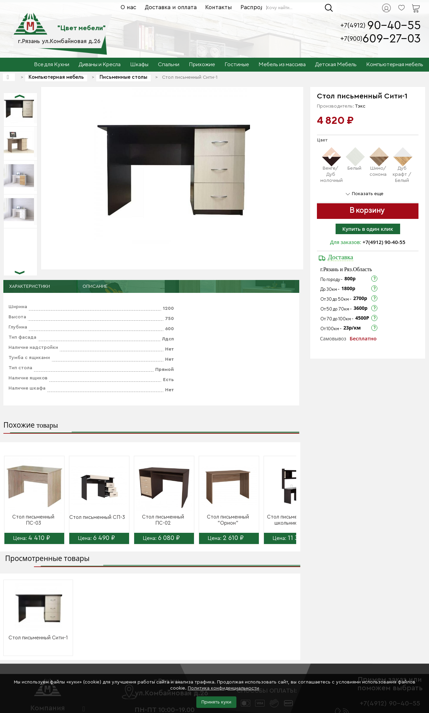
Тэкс (360, 106)
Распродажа (257, 7)
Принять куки (216, 702)
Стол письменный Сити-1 (38, 637)
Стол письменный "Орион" (228, 520)
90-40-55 (394, 26)
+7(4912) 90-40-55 (383, 242)
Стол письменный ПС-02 (163, 520)
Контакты (218, 7)
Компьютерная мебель (56, 77)
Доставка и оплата (171, 7)
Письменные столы (123, 77)
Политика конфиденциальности (223, 688)
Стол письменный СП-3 (97, 517)
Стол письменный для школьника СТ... (293, 520)
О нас (128, 7)
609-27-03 (391, 39)
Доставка (340, 257)
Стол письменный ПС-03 (33, 520)
